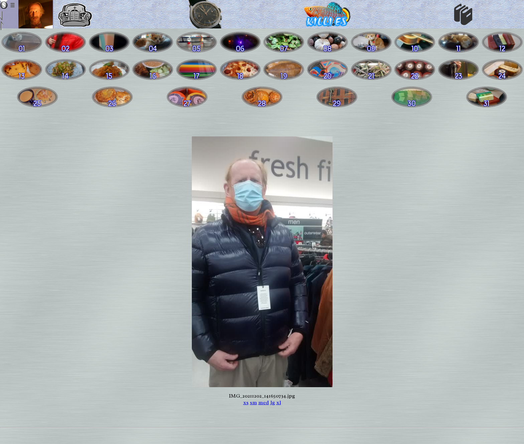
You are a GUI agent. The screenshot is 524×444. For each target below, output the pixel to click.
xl (278, 402)
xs (246, 402)
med (263, 402)
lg (272, 402)
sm (253, 402)
